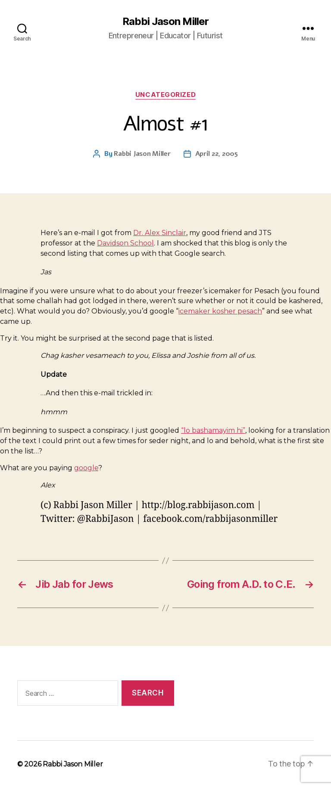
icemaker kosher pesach (220, 311)
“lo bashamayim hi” (213, 430)
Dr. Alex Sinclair (159, 233)
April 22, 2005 (216, 153)
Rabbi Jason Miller (165, 21)
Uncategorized (165, 95)
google (86, 468)
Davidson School (125, 243)
